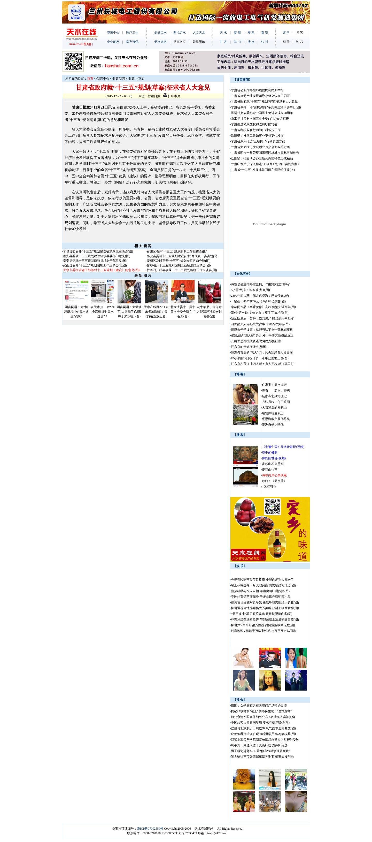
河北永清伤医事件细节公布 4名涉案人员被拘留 (263, 717)
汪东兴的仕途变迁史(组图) (249, 347)
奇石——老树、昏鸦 (276, 390)
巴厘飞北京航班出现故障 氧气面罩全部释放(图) (263, 728)
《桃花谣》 (269, 486)
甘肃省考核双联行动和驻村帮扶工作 (256, 130)
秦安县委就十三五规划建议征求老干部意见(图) (95, 261)
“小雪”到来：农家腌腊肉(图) (250, 290)
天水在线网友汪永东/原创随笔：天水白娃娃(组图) (156, 311)
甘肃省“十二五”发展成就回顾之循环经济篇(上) (263, 170)
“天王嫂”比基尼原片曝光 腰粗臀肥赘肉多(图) (261, 614)
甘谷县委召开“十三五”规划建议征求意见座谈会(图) (98, 251)
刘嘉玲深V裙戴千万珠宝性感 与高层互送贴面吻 (263, 631)
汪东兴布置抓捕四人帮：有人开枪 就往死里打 (262, 364)
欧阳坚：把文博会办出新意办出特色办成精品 (262, 158)
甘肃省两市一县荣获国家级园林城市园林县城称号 (265, 153)
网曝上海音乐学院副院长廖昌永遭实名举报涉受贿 (265, 739)
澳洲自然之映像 (273, 424)
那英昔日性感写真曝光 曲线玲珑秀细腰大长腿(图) (265, 602)
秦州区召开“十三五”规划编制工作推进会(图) (177, 251)
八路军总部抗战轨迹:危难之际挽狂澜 (256, 341)
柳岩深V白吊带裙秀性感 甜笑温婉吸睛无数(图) (263, 625)
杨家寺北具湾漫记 (274, 396)
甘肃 (132, 78)
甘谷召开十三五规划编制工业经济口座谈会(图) (179, 265)
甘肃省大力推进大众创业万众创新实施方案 (260, 147)
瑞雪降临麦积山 (273, 413)
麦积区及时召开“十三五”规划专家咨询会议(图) (179, 261)
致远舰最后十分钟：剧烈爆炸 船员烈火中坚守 (262, 318)
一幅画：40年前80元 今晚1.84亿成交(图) (258, 301)
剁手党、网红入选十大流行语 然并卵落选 (259, 745)
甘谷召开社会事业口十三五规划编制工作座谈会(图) (182, 270)
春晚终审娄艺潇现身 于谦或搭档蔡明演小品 (261, 597)
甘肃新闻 (119, 78)
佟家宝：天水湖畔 (274, 385)
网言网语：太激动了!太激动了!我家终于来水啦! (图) (129, 311)
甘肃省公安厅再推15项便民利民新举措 (257, 90)
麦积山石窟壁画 (273, 464)
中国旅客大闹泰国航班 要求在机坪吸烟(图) (260, 722)
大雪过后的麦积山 (274, 407)
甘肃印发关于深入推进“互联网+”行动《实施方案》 (265, 164)
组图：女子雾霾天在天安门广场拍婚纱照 (259, 705)
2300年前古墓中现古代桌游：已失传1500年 (260, 295)
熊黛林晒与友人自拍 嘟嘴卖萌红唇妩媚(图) (260, 591)
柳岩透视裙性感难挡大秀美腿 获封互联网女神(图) (265, 608)
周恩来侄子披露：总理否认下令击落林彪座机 (262, 330)
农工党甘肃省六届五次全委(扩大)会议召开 (260, 118)
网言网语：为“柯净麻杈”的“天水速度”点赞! (76, 311)
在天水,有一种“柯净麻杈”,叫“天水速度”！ (102, 311)
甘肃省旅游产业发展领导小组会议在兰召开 (260, 96)
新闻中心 (103, 78)
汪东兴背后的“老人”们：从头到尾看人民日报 (262, 352)
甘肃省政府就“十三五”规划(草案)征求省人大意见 (264, 101)
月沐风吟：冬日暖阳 (276, 402)
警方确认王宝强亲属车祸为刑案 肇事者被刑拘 (262, 757)
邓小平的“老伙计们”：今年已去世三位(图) (260, 358)
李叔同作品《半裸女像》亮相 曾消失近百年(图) (263, 307)
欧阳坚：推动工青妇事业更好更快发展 (257, 135)
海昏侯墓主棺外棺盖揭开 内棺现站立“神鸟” (260, 284)
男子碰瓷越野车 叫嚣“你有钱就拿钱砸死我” (260, 751)
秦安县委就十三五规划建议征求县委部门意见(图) (96, 256)
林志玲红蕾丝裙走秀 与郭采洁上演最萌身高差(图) (265, 619)
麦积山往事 (269, 469)
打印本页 (171, 96)
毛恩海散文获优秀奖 (276, 419)
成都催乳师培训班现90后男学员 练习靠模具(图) (263, 734)
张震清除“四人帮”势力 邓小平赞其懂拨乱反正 (262, 335)
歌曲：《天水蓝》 (274, 481)
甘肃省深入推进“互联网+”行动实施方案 (258, 141)
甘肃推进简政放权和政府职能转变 (254, 124)
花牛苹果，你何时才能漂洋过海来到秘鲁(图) (209, 311)
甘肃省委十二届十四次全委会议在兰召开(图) (183, 311)
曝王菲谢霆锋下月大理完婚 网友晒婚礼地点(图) (263, 585)
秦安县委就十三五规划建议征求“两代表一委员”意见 (182, 256)
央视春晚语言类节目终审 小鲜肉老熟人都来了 (262, 579)
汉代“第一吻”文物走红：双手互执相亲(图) (260, 313)
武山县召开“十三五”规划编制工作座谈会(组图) (95, 265)
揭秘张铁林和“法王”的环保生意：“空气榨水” (261, 711)
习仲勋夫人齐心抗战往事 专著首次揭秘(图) (260, 324)
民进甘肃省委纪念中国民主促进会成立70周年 (262, 113)
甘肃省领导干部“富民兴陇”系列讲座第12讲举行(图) (266, 107)
